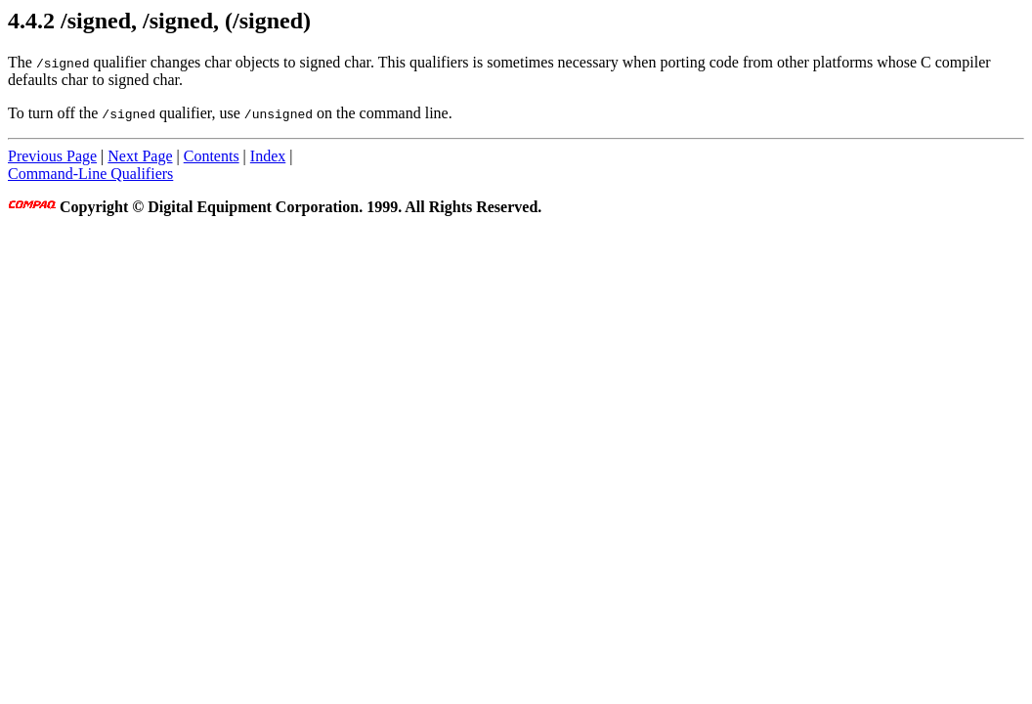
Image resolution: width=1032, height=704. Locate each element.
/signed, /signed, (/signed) (186, 20)
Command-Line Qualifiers (90, 173)
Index (267, 156)
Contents (211, 156)
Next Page (140, 156)
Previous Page (52, 156)
